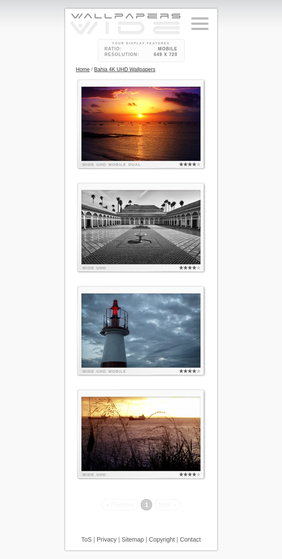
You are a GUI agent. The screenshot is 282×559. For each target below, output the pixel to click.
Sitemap (133, 539)
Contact (190, 539)
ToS (86, 539)
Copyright (162, 539)
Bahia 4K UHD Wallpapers (125, 69)
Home (83, 69)
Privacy (106, 539)
